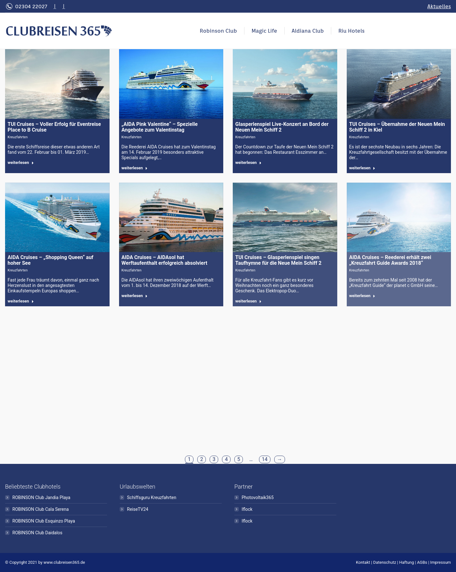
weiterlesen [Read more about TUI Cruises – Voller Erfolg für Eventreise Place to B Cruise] (21, 162)
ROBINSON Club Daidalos (37, 532)
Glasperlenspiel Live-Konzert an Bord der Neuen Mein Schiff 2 (282, 127)
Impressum (440, 562)
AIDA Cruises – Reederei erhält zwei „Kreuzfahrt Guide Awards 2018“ (390, 260)
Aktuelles (439, 6)
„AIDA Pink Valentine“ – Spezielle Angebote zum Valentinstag (160, 127)
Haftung (406, 562)
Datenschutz (384, 562)
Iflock (247, 509)
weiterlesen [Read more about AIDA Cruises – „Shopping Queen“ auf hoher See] (21, 301)
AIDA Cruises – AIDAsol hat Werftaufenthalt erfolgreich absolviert (164, 260)
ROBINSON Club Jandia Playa (41, 497)
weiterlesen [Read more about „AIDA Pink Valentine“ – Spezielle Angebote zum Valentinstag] (135, 168)
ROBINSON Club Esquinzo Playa (43, 520)
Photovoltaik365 (258, 497)
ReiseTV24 (137, 509)
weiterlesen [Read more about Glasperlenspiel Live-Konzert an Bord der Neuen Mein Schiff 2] (248, 162)
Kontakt (363, 562)
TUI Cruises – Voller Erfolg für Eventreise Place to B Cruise (54, 127)
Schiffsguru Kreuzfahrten (151, 497)
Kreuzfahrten (18, 137)
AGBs (422, 562)
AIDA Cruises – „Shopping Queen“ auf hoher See (50, 260)
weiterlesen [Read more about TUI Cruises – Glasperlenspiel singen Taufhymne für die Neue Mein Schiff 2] (248, 301)
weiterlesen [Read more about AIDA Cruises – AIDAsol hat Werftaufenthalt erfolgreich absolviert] (135, 295)
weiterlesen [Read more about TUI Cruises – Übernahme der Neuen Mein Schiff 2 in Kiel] (362, 168)
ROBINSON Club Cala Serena (40, 509)
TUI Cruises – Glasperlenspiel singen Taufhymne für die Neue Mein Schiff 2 (278, 260)
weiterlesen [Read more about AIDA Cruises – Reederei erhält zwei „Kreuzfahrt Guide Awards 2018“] (362, 295)
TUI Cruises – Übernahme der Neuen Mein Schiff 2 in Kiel (397, 127)
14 (265, 459)
